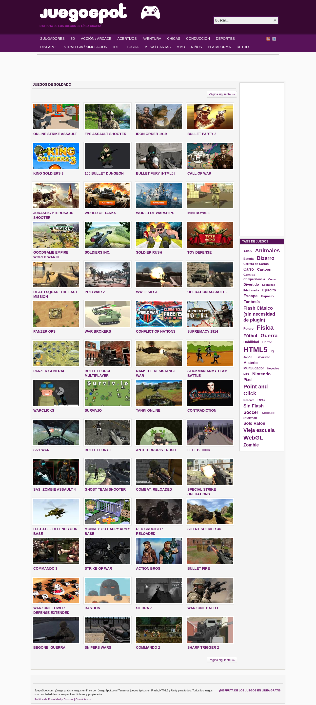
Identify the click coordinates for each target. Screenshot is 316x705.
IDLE (117, 47)
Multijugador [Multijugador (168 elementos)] (253, 368)
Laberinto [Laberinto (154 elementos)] (263, 357)
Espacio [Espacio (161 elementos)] (267, 296)
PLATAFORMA (219, 47)
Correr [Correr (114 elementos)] (272, 279)
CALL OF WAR (199, 173)
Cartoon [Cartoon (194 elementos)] (264, 269)
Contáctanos (83, 699)
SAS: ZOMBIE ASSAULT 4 (54, 489)
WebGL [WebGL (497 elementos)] (253, 437)
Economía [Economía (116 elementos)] (268, 284)
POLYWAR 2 (95, 292)
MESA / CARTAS (157, 47)
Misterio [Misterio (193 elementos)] (250, 363)
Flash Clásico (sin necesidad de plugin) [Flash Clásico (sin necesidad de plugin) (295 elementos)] (259, 313)
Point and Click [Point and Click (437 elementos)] (255, 390)
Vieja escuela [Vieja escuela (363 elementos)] (259, 430)
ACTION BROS (148, 568)
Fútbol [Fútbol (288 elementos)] (250, 335)
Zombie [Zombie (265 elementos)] (251, 445)
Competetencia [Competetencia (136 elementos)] (254, 279)
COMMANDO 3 (45, 568)
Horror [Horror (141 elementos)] (267, 342)
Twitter (274, 39)
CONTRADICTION (201, 410)
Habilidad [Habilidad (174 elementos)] (251, 342)
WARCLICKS (43, 410)
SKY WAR (41, 450)
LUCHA (132, 47)
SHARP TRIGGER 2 (203, 647)
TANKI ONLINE (148, 410)
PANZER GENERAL (49, 371)
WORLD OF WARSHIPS (155, 213)
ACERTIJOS (127, 38)
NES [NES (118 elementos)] (246, 374)
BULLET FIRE (198, 568)
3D (73, 38)
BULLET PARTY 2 (201, 134)
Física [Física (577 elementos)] (265, 327)
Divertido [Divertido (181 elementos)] (251, 284)
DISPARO (48, 47)
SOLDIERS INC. (97, 252)
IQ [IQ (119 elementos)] (272, 351)
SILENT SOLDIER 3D (204, 529)
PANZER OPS (44, 331)
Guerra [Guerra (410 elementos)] (268, 335)
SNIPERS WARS (98, 647)
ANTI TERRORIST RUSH (156, 450)
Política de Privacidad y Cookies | (55, 699)
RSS (268, 39)
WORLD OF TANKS (100, 213)
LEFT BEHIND (198, 450)
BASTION (92, 608)
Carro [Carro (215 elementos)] (248, 269)
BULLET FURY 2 (98, 450)
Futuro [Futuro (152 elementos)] (248, 328)
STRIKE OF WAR (98, 568)
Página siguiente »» (222, 94)
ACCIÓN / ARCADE (96, 38)
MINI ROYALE (198, 213)
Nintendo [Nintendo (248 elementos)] (261, 373)
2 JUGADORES (52, 38)
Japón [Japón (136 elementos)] (247, 357)
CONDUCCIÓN (198, 38)
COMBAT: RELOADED (154, 489)
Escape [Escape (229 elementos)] (250, 296)
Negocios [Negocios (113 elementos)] (273, 368)
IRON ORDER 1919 (151, 134)
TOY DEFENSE (199, 252)
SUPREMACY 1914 (202, 331)
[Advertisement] (158, 67)
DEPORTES (225, 38)
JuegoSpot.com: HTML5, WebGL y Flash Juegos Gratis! (123, 13)
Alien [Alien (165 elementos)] (247, 251)
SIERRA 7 (144, 608)
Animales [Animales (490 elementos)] (267, 250)
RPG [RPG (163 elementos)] (261, 400)
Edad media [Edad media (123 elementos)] (251, 290)
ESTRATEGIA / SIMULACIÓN (84, 47)
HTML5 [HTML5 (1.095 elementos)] (255, 349)
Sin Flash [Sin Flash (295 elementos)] (253, 405)
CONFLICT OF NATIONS (156, 331)
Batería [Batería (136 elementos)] (248, 259)
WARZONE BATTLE (203, 608)
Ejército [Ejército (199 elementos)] (269, 290)
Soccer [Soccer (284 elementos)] (250, 412)
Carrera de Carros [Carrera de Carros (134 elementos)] (256, 264)
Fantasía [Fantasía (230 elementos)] (251, 302)
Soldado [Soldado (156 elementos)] (268, 413)
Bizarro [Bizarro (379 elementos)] (266, 258)
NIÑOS (196, 47)
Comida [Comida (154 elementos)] (249, 275)
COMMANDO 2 (148, 647)
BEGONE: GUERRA (49, 647)
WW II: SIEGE (147, 292)
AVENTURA (152, 38)
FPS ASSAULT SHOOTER (105, 134)
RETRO (243, 47)
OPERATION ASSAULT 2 (207, 292)
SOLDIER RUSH (149, 252)
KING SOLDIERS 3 (48, 173)
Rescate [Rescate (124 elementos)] (248, 400)
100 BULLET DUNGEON (104, 173)
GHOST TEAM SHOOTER (105, 489)
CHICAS (173, 38)
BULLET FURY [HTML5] (155, 173)
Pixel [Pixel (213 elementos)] (248, 380)
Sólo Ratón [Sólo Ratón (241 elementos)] (254, 423)
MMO (181, 47)
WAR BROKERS (98, 331)
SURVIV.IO (93, 410)
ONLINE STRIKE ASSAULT (55, 134)
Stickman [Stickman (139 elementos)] (250, 418)
